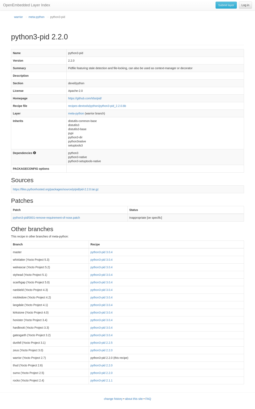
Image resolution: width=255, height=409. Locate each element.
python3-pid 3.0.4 (102, 252)
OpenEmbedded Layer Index (26, 5)
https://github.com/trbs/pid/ (85, 98)
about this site (134, 398)
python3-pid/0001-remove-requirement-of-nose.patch (46, 217)
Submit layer (226, 5)
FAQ (148, 398)
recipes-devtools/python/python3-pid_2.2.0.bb (97, 106)
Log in (245, 5)
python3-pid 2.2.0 (102, 350)
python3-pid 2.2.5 (102, 342)
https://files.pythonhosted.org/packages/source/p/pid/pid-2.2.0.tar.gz (55, 189)
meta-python (37, 17)
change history (113, 398)
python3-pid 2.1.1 (102, 380)
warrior (18, 17)
